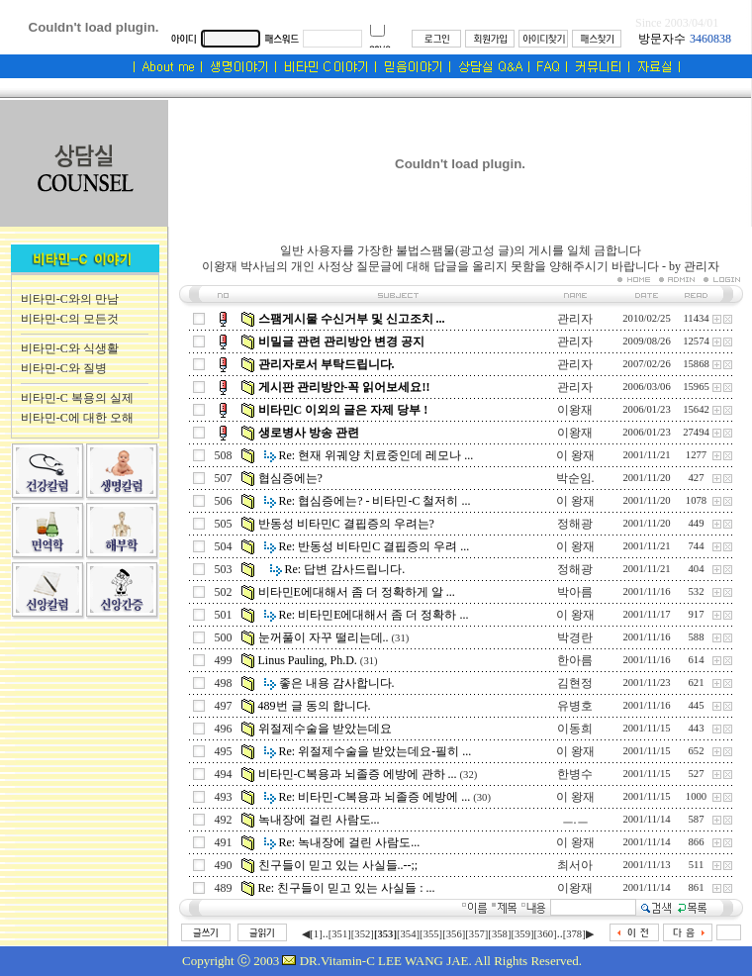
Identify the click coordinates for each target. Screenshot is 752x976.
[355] (431, 933)
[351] (340, 933)
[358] (499, 933)
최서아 (575, 865)
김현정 (575, 683)
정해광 (575, 524)
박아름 (575, 592)
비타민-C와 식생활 (70, 348)
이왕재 (575, 410)
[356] (453, 933)
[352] (362, 933)
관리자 (575, 319)
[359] (522, 933)
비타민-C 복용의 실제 (77, 398)
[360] (545, 933)
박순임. (575, 478)
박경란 (575, 637)
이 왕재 (575, 455)
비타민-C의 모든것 (70, 319)
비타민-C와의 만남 (70, 299)
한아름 (575, 660)
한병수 (575, 774)
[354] (408, 933)
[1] (316, 933)
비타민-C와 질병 (64, 368)
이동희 (575, 728)
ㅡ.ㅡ (575, 820)
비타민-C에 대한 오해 (77, 418)
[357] (476, 933)
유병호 (575, 706)
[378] (574, 933)
